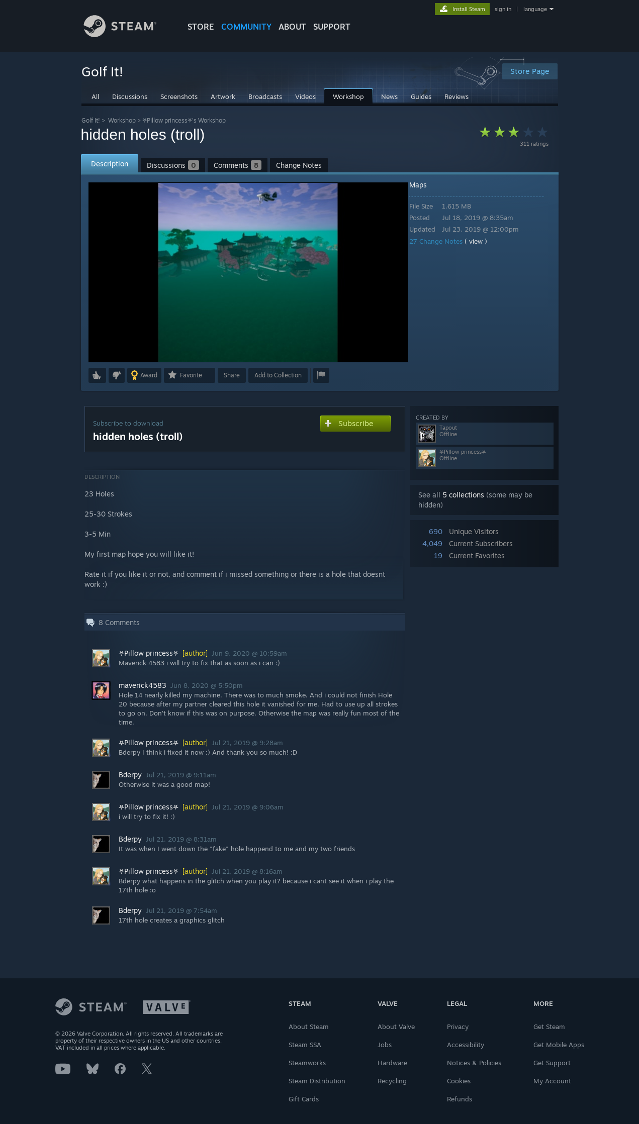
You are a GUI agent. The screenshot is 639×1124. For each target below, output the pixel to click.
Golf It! (90, 120)
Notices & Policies (474, 1063)
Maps (425, 184)
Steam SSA (305, 1045)
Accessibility (465, 1045)
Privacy (458, 1027)
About (292, 27)
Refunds (459, 1099)
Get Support (552, 1063)
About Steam (309, 1027)
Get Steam (549, 1027)
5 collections (463, 494)
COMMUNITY (246, 27)
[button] (97, 375)
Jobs (385, 1045)
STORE (201, 27)
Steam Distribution (317, 1081)
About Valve (396, 1027)
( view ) (483, 241)
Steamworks (307, 1063)
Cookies (459, 1081)
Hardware (392, 1063)
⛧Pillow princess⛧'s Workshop (184, 120)
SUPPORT (331, 27)
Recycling (392, 1081)
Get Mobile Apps (558, 1045)
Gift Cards (304, 1099)
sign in (503, 9)
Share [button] (232, 375)
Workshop (122, 120)
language (535, 9)
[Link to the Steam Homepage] (127, 34)
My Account (552, 1081)
